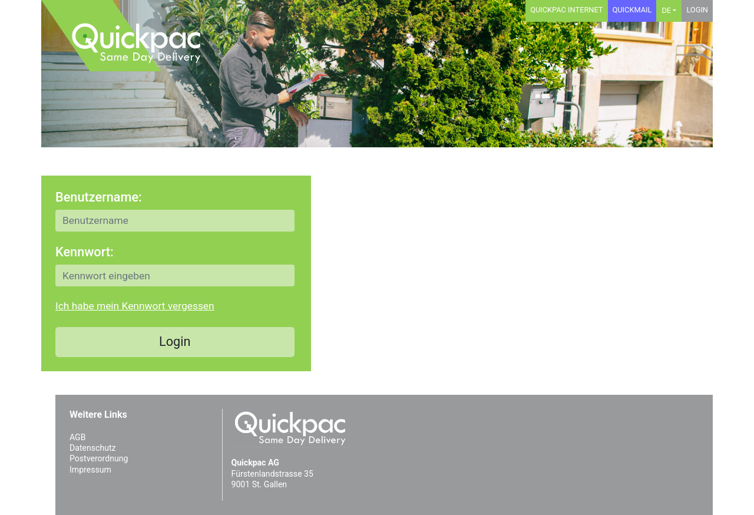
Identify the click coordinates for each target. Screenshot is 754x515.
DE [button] (666, 10)
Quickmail (632, 9)
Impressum (90, 469)
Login (697, 9)
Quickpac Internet (566, 9)
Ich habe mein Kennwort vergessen (134, 306)
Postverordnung (99, 458)
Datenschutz (92, 448)
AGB (77, 437)
